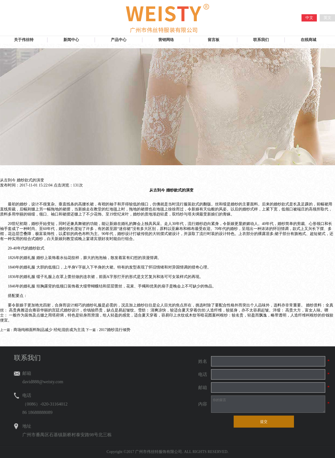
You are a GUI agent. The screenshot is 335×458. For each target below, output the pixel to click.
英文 (327, 18)
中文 (309, 18)
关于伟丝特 (24, 40)
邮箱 (202, 387)
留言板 (213, 40)
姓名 (202, 361)
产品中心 (118, 40)
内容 (202, 404)
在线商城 (308, 40)
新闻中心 (71, 40)
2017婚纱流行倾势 (114, 330)
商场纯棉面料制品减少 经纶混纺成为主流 (49, 330)
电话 (202, 374)
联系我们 (261, 40)
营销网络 (166, 40)
